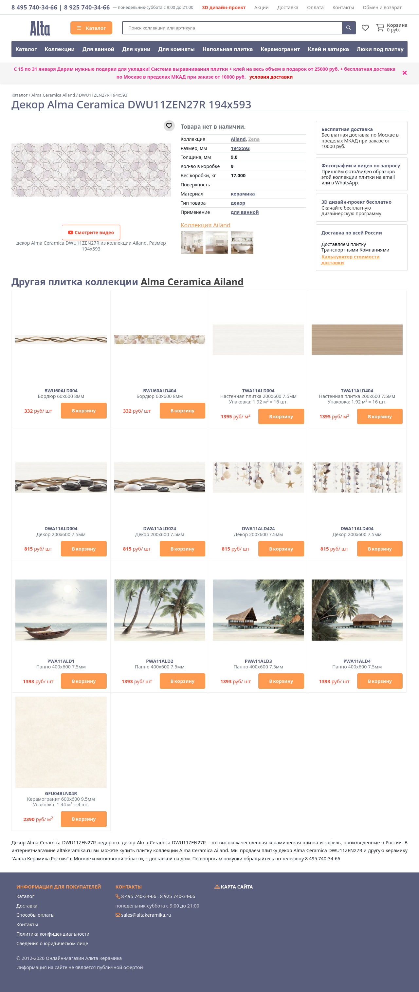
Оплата (315, 7)
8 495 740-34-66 (34, 7)
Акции (261, 7)
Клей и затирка (328, 49)
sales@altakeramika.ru (146, 915)
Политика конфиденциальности (52, 934)
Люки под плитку (380, 49)
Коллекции (60, 49)
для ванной (245, 212)
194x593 (240, 148)
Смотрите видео (91, 232)
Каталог (91, 28)
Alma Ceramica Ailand (192, 281)
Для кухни (136, 49)
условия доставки (271, 77)
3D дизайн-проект (224, 7)
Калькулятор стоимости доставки (350, 259)
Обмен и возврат (382, 7)
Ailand (238, 139)
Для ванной (98, 49)
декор (238, 203)
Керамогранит (280, 49)
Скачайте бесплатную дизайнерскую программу (356, 207)
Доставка (287, 7)
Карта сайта (233, 887)
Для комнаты (176, 49)
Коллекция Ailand (206, 225)
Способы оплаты (35, 915)
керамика (243, 194)
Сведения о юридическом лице (52, 943)
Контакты (343, 7)
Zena (254, 139)
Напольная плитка (228, 49)
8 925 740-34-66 (87, 7)
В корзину (84, 410)
